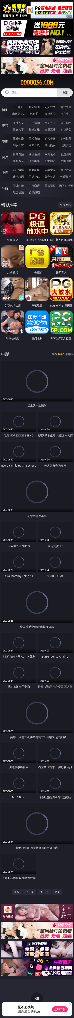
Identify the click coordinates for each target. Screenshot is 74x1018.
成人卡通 (50, 138)
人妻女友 (50, 170)
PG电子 (18, 107)
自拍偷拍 (34, 123)
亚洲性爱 (18, 138)
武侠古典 (65, 170)
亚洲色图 (34, 154)
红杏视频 (18, 192)
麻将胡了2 (18, 114)
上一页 (30, 892)
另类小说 (34, 176)
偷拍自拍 (34, 138)
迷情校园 (18, 176)
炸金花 (34, 114)
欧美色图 (50, 154)
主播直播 (50, 129)
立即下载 (59, 1009)
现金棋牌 (50, 114)
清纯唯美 (34, 161)
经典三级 (34, 145)
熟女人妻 (18, 129)
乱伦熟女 (50, 145)
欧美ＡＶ (50, 123)
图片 (5, 157)
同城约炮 (18, 185)
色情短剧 (34, 192)
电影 (5, 141)
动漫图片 (65, 154)
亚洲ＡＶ (18, 123)
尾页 (57, 892)
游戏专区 (65, 107)
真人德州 (34, 107)
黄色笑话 (50, 176)
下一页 (44, 892)
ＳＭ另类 (65, 129)
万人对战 (50, 107)
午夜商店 (34, 185)
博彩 (5, 110)
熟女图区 (50, 161)
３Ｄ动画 (65, 123)
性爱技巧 (65, 176)
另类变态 (65, 145)
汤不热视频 (66, 185)
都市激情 (18, 170)
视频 (5, 125)
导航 (5, 188)
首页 (17, 892)
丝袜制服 (34, 129)
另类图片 (65, 161)
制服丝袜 (18, 145)
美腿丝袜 (18, 161)
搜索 (65, 92)
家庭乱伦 (34, 170)
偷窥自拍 (18, 154)
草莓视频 (50, 185)
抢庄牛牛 (65, 114)
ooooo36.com (37, 82)
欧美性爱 (65, 138)
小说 (5, 173)
